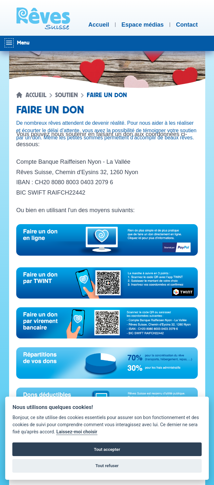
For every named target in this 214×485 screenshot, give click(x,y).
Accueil (36, 95)
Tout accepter (107, 449)
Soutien (66, 95)
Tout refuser (107, 465)
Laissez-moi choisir (76, 432)
